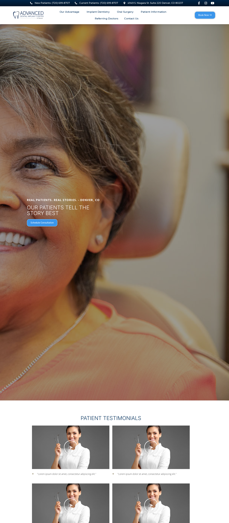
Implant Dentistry (99, 11)
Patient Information (154, 11)
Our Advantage (70, 11)
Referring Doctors (106, 18)
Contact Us (131, 18)
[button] (70, 447)
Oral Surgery (126, 11)
